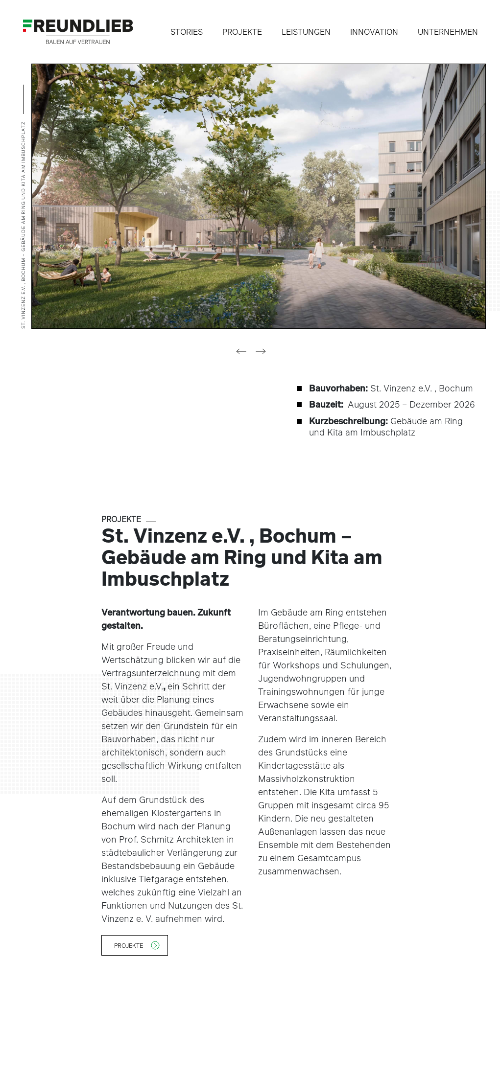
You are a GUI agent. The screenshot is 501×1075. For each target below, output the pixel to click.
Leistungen (306, 31)
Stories (186, 31)
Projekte (242, 31)
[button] (241, 351)
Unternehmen (448, 31)
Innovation (374, 31)
